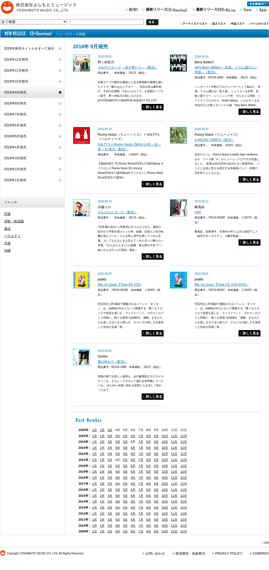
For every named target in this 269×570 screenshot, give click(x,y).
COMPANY (261, 553)
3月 (110, 430)
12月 (183, 436)
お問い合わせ (155, 553)
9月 (156, 436)
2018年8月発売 (15, 103)
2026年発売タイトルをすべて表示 (29, 48)
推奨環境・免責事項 (190, 553)
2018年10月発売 (16, 81)
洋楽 (7, 243)
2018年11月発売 (16, 70)
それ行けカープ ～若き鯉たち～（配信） (128, 67)
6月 (133, 436)
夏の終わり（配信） (112, 362)
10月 (165, 436)
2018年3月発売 (15, 158)
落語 (7, 229)
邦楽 (7, 214)
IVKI (198, 212)
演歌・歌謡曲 (14, 221)
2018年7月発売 (15, 114)
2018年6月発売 (15, 125)
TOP (266, 543)
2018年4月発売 (15, 147)
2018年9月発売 (15, 92)
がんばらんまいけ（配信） (117, 212)
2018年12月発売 (16, 59)
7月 (140, 436)
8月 (148, 436)
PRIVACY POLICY (228, 553)
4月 (117, 436)
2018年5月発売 (15, 136)
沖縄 (7, 251)
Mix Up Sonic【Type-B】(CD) (119, 285)
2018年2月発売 (15, 169)
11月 (174, 436)
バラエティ (12, 236)
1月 (94, 430)
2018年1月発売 (15, 180)
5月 (125, 436)
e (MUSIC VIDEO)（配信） (214, 140)
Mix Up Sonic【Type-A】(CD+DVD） (222, 285)
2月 (102, 430)
